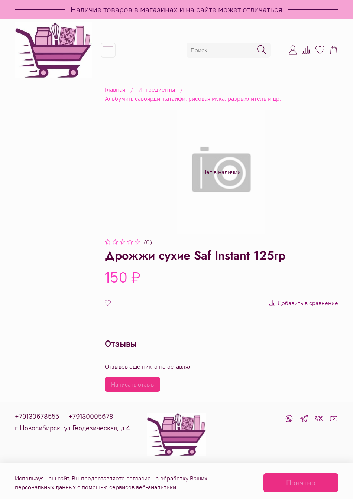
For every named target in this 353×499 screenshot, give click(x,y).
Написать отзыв (132, 384)
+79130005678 (90, 416)
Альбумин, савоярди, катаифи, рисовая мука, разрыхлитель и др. (193, 98)
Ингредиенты (156, 89)
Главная (115, 89)
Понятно (300, 482)
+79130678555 (37, 416)
